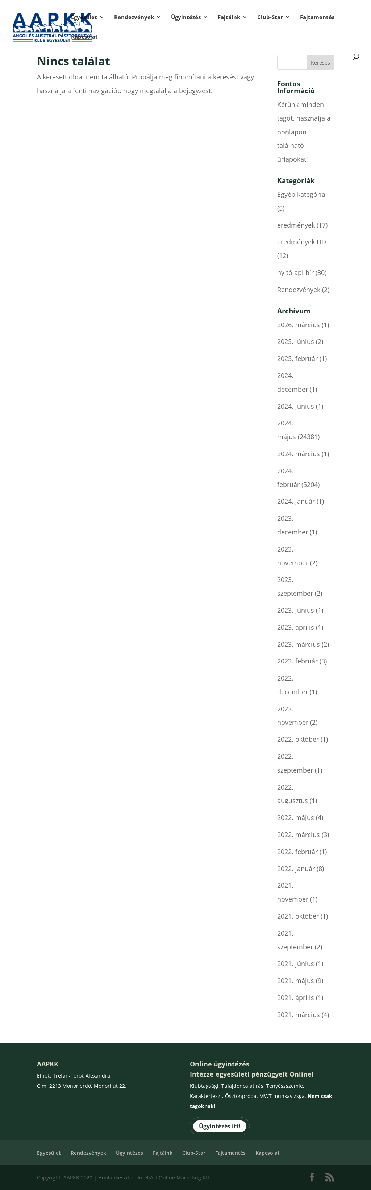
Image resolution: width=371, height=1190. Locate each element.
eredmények (296, 225)
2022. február (297, 851)
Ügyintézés (186, 17)
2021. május (295, 980)
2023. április (295, 627)
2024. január (296, 501)
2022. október (298, 739)
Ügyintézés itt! (220, 1126)
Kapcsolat (84, 37)
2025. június (295, 341)
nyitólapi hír (295, 272)
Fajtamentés (317, 17)
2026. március (298, 324)
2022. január (296, 868)
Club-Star (270, 17)
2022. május (295, 817)
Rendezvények (134, 17)
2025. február (297, 358)
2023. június (295, 610)
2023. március (298, 644)
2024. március (298, 453)
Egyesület (84, 17)
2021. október (298, 916)
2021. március (298, 1014)
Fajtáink (229, 17)
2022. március (298, 834)
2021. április (295, 997)
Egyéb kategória (301, 194)
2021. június (295, 963)
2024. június (295, 406)
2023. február (297, 661)
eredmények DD (301, 241)
